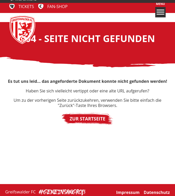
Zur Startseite (88, 119)
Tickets (26, 6)
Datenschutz (157, 191)
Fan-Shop (57, 6)
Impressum (128, 191)
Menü (160, 9)
